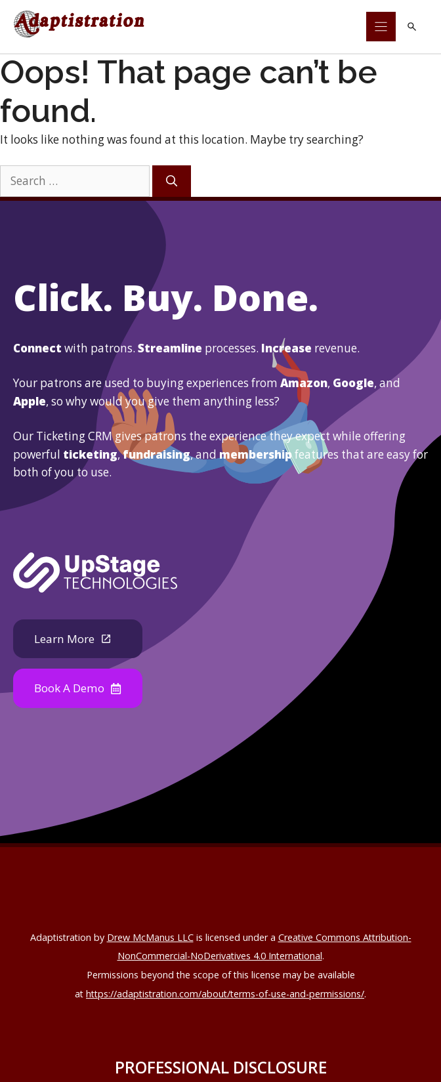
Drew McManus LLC (150, 937)
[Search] (171, 181)
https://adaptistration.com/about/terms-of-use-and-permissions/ (225, 994)
